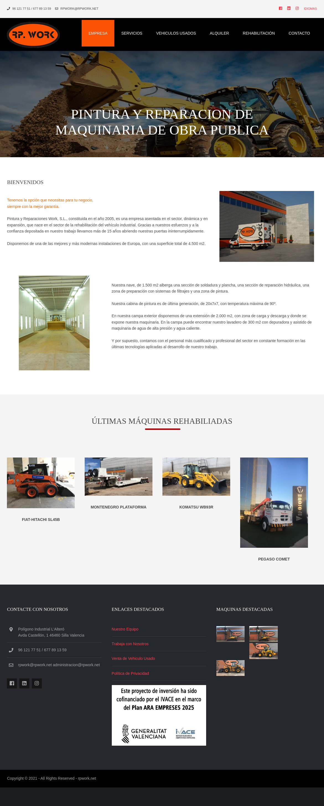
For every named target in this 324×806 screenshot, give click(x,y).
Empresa (100, 30)
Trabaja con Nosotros (132, 664)
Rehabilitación (262, 30)
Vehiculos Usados (179, 30)
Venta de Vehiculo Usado (135, 678)
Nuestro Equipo (127, 649)
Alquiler (222, 30)
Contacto (302, 30)
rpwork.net (84, 797)
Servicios (134, 30)
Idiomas (313, 8)
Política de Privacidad (132, 693)
